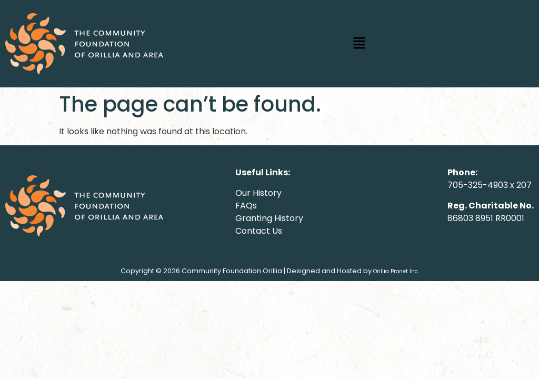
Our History (258, 193)
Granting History (269, 218)
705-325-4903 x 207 (489, 185)
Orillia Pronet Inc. (396, 271)
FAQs (246, 206)
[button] (359, 43)
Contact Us (258, 231)
